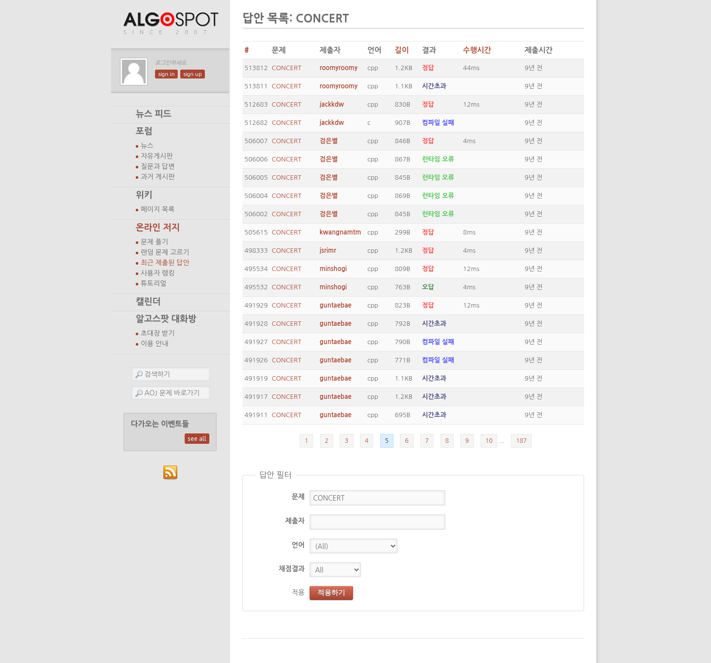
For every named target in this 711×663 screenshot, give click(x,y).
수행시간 (477, 50)
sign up (192, 74)
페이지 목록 (158, 209)
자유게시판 (157, 156)
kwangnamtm (340, 232)
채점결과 (291, 568)
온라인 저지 (158, 227)
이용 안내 (154, 343)
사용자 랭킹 (158, 273)
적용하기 (331, 592)
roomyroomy (338, 68)
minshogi (333, 269)
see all (197, 438)
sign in (166, 74)
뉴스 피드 (153, 114)
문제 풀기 (154, 241)
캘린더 (148, 301)
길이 (401, 50)
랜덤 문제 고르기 (165, 252)
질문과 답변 (158, 166)
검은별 (328, 141)
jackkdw (331, 104)
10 (489, 441)
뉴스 (147, 145)
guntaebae (335, 305)
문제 (298, 496)
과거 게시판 (158, 176)
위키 (144, 195)
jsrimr (327, 250)
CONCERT (286, 68)
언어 (298, 545)
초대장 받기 (158, 333)
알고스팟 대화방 (166, 318)
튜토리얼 (153, 283)
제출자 (295, 520)
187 (521, 441)
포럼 (144, 131)
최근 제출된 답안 (165, 262)
